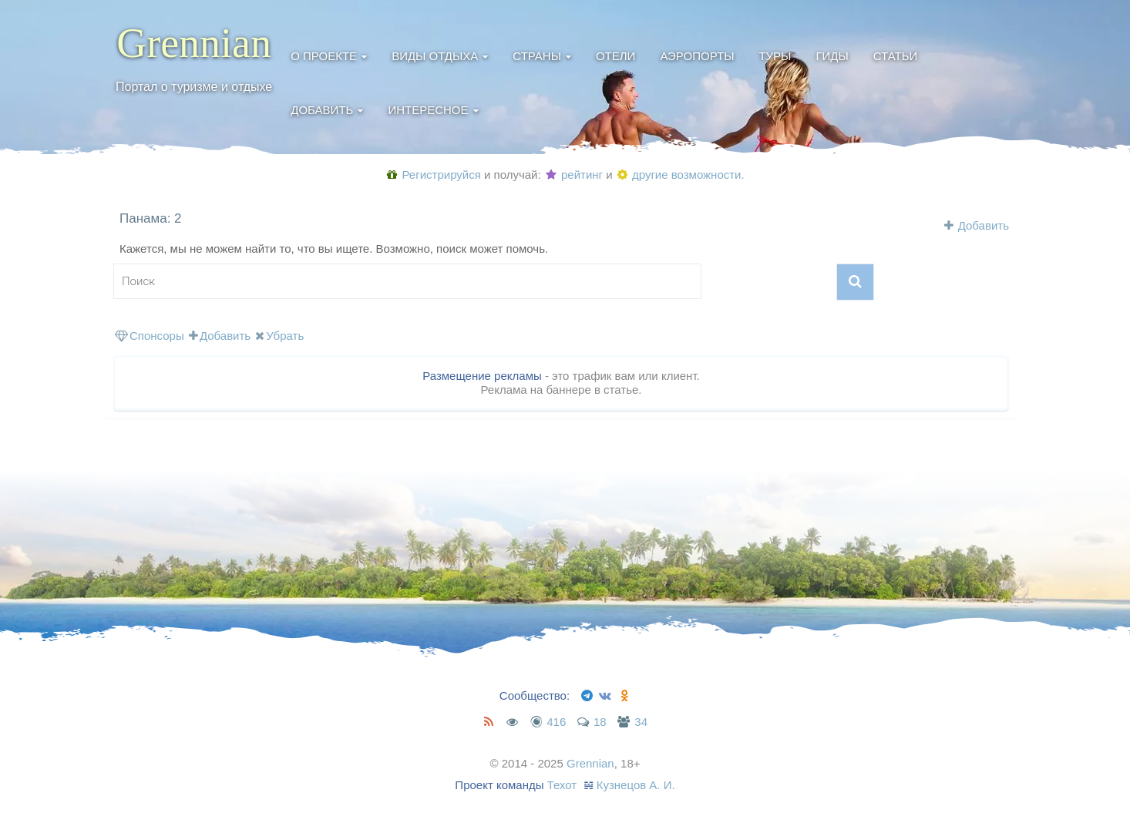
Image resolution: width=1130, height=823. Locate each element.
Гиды (832, 55)
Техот (562, 784)
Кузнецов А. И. (636, 784)
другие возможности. (681, 174)
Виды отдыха (435, 55)
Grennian (193, 43)
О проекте (324, 55)
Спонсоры (149, 335)
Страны (537, 55)
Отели (615, 55)
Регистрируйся (433, 174)
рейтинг (574, 174)
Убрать (279, 335)
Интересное (428, 109)
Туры (774, 55)
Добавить (322, 109)
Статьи (895, 55)
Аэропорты (697, 55)
